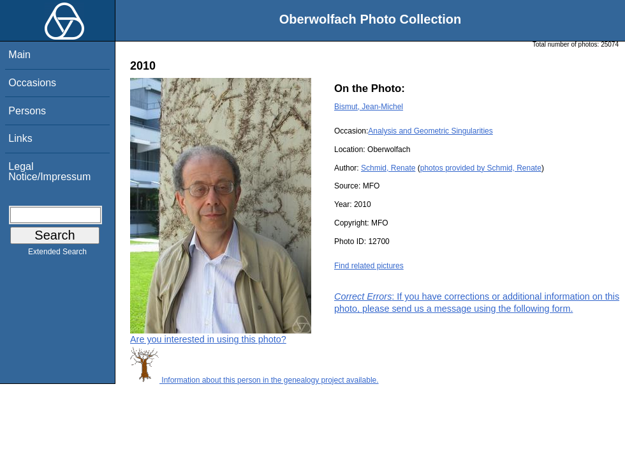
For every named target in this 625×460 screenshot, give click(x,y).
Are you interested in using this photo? (208, 339)
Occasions (32, 82)
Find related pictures (369, 265)
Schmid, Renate (388, 168)
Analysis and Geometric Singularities (430, 130)
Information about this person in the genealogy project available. (254, 380)
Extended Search (57, 254)
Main (19, 54)
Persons (27, 110)
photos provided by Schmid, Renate (480, 168)
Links (20, 138)
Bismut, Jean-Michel (368, 106)
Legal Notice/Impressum (49, 171)
